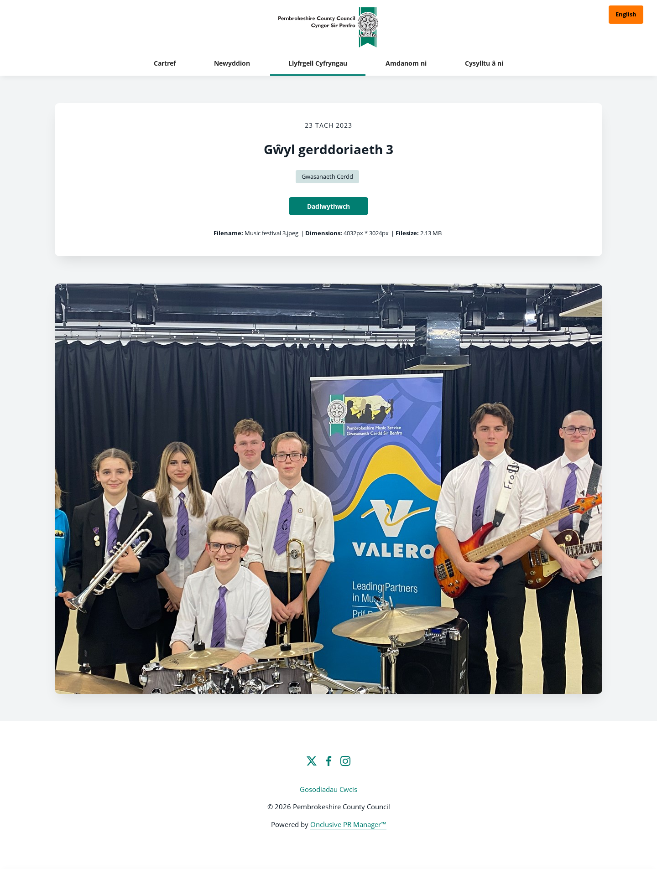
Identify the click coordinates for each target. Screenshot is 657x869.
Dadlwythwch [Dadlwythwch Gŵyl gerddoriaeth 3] (328, 206)
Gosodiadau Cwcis (328, 789)
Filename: (228, 233)
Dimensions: (323, 233)
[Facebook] (328, 761)
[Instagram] (345, 761)
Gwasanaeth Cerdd (327, 176)
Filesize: (407, 233)
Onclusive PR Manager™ (348, 824)
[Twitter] (312, 761)
